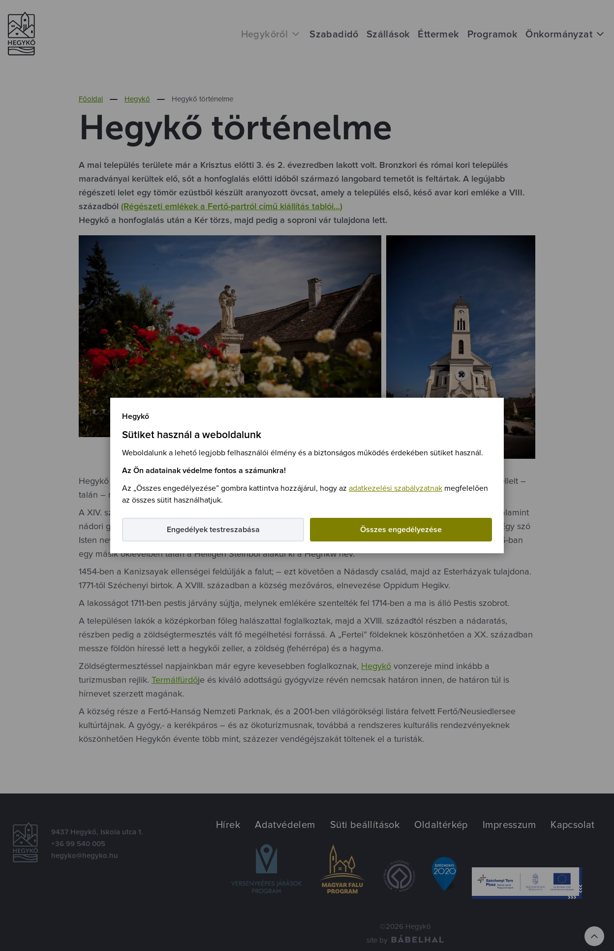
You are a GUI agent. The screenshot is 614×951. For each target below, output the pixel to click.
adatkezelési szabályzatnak (395, 488)
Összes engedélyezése (401, 530)
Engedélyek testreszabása (213, 530)
